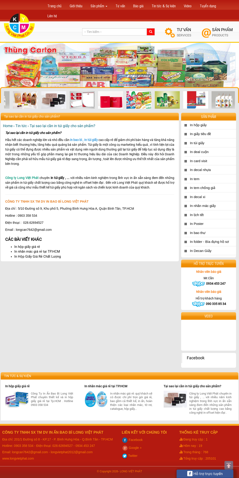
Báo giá (138, 5)
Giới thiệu (76, 5)
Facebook (196, 358)
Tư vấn (120, 5)
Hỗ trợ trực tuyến (205, 473)
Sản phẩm (99, 5)
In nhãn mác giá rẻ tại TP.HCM (37, 251)
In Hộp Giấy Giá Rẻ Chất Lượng (37, 256)
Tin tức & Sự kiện (164, 5)
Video (188, 5)
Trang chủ (54, 5)
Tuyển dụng (208, 5)
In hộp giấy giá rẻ (27, 247)
